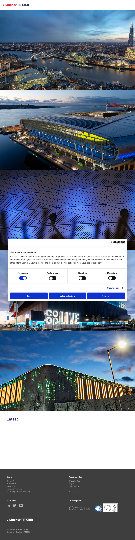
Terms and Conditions (14, 489)
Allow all (106, 296)
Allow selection (67, 296)
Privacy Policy (11, 484)
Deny (28, 296)
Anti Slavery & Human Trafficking (18, 492)
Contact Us (10, 481)
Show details (113, 288)
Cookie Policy (11, 486)
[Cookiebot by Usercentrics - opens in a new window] (113, 243)
